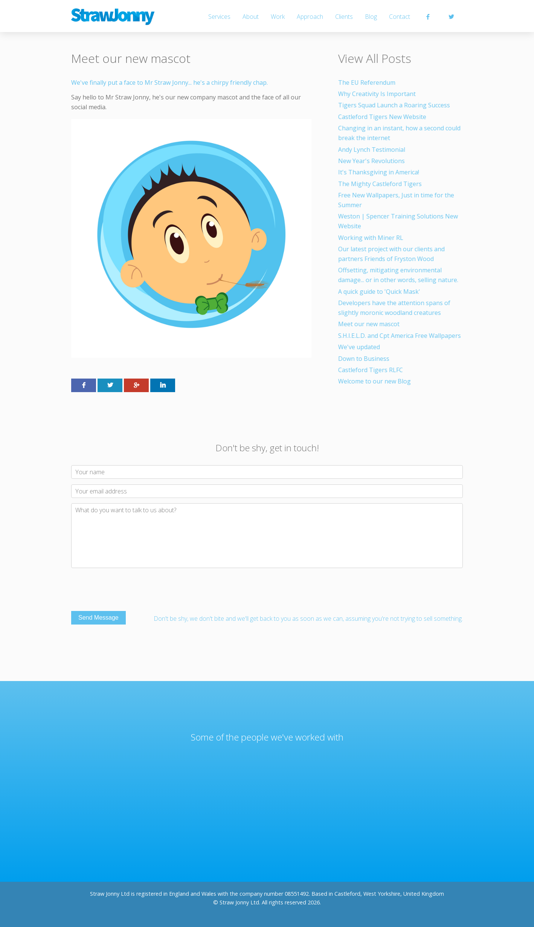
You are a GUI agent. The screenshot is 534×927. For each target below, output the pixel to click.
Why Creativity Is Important (378, 94)
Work (278, 16)
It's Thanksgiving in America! (379, 172)
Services (219, 16)
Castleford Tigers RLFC (371, 370)
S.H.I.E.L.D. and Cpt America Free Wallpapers (400, 335)
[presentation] (128, 590)
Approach (310, 16)
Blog (371, 16)
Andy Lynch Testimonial (372, 149)
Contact (399, 16)
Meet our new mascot (369, 324)
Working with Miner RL (371, 238)
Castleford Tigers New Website (383, 117)
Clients (344, 16)
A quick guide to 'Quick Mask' (380, 291)
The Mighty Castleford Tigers (381, 184)
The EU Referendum (367, 82)
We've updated (360, 347)
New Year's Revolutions (372, 161)
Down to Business (364, 358)
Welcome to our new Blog (375, 381)
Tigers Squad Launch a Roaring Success (395, 105)
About (251, 16)
